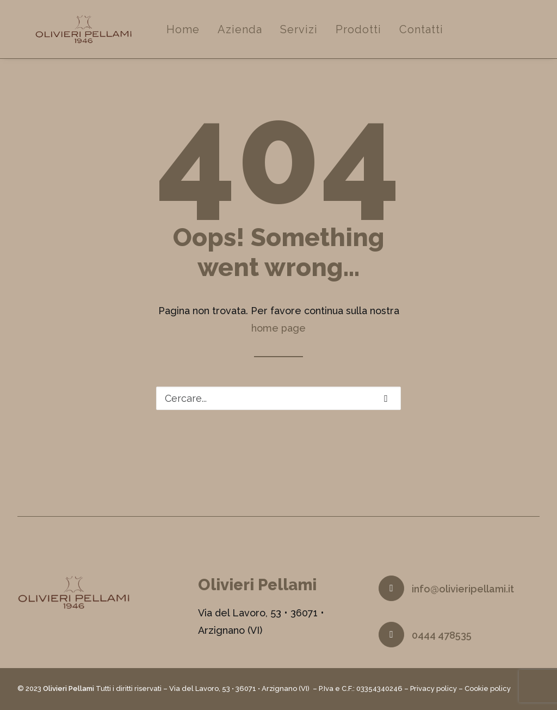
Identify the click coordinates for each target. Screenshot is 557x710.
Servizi (330, 36)
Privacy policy (433, 689)
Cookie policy (488, 689)
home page (278, 336)
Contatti (452, 36)
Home (214, 36)
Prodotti (389, 36)
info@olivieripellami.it (463, 589)
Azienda (271, 36)
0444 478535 (442, 635)
